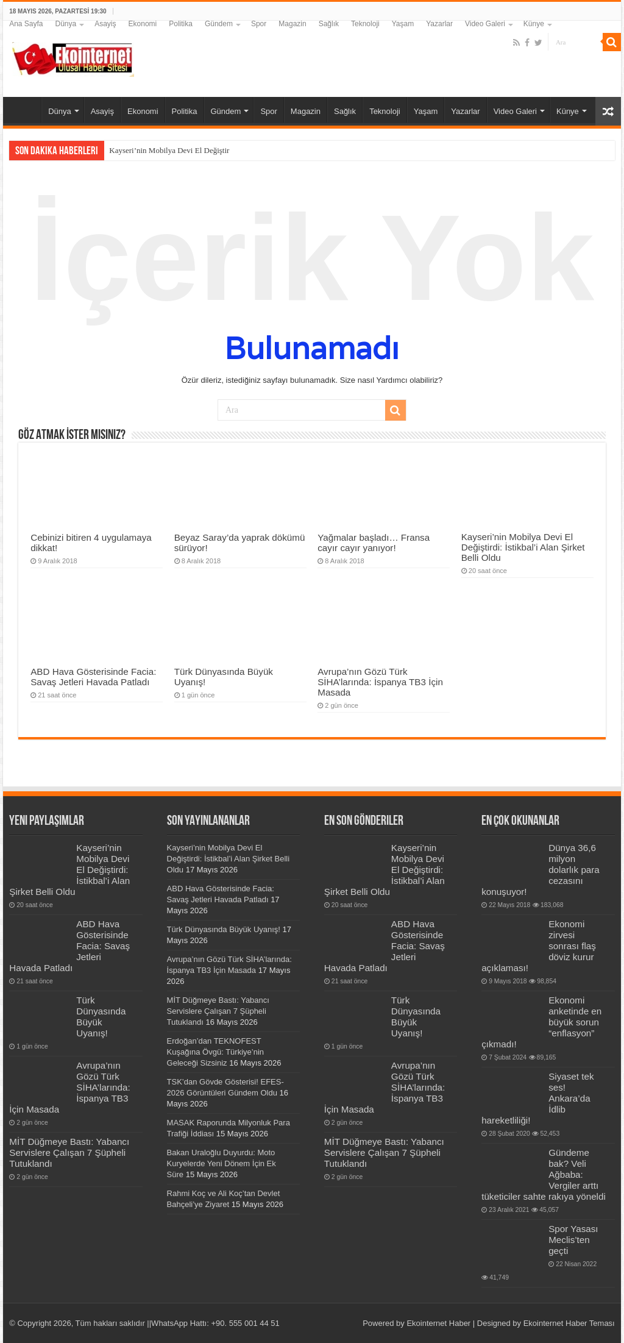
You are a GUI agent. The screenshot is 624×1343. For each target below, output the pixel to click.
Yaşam (403, 24)
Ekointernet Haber (438, 1323)
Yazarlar (439, 24)
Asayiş (105, 24)
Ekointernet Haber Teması (569, 1323)
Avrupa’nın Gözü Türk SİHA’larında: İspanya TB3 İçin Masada (380, 681)
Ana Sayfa (26, 24)
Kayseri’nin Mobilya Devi (151, 150)
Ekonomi (143, 24)
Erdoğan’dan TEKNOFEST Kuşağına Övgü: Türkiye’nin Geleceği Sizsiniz (215, 1051)
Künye (533, 24)
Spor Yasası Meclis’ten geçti (573, 1240)
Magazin (292, 24)
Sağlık (329, 24)
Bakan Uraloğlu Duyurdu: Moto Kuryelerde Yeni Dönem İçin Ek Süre (221, 1163)
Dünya (66, 24)
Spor (258, 24)
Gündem (219, 24)
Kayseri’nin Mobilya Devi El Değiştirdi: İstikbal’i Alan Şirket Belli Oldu (523, 547)
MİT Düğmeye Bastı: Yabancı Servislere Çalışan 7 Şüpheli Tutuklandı (69, 1152)
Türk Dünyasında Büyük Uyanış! (101, 1016)
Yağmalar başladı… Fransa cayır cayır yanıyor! (373, 542)
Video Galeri (485, 24)
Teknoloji (365, 24)
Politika (181, 24)
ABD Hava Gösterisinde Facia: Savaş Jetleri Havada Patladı (93, 676)
